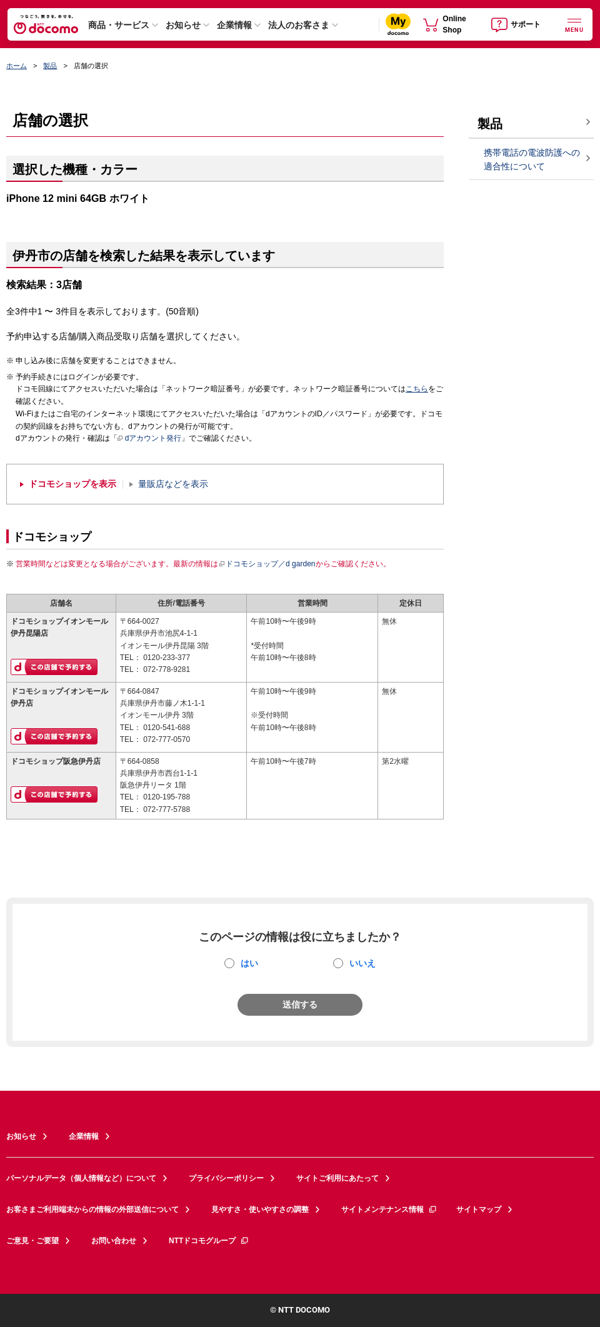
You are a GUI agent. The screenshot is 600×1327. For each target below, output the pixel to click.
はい (249, 963)
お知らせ (183, 25)
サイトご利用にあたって (337, 1178)
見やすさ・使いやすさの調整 (260, 1209)
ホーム (16, 65)
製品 (50, 65)
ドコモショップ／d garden (267, 563)
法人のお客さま (298, 25)
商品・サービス (118, 25)
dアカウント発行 (150, 439)
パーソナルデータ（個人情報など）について (81, 1178)
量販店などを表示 (173, 484)
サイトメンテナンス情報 (389, 1209)
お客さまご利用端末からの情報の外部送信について (92, 1209)
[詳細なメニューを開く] (574, 24)
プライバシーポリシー (226, 1178)
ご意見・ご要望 (32, 1240)
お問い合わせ (113, 1240)
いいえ (362, 963)
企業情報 (234, 25)
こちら (417, 388)
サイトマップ (478, 1209)
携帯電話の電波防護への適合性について (532, 160)
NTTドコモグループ (209, 1241)
